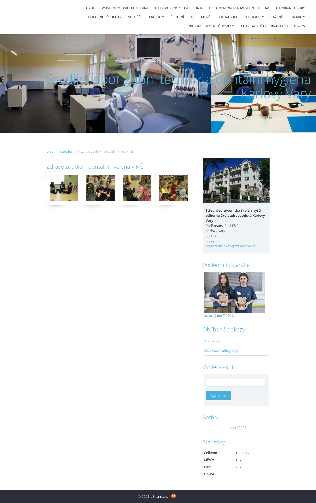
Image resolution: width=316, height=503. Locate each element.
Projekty (156, 17)
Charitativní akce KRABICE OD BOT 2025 (273, 26)
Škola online (212, 341)
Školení (177, 17)
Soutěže (135, 17)
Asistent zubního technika (125, 8)
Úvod (90, 8)
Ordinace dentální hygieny (211, 26)
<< (208, 427)
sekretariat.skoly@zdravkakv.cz (230, 246)
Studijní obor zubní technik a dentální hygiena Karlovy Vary (178, 86)
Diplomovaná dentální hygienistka (239, 8)
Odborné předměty (104, 17)
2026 (243, 427)
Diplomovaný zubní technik (178, 8)
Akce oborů (201, 17)
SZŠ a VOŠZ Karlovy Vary (221, 351)
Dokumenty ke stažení (263, 17)
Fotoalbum (227, 17)
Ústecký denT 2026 (219, 315)
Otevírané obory (290, 8)
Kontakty (297, 17)
